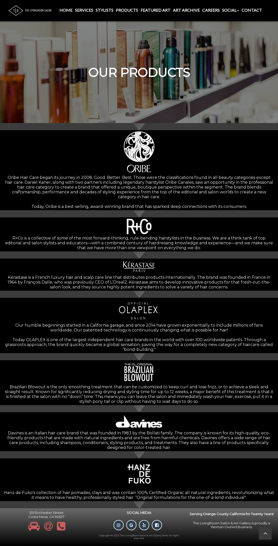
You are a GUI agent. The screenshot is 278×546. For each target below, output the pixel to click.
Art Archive (186, 10)
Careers (211, 10)
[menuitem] (66, 10)
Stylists (104, 10)
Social (230, 10)
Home (65, 10)
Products (127, 10)
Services (84, 10)
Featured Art (155, 10)
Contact (252, 10)
